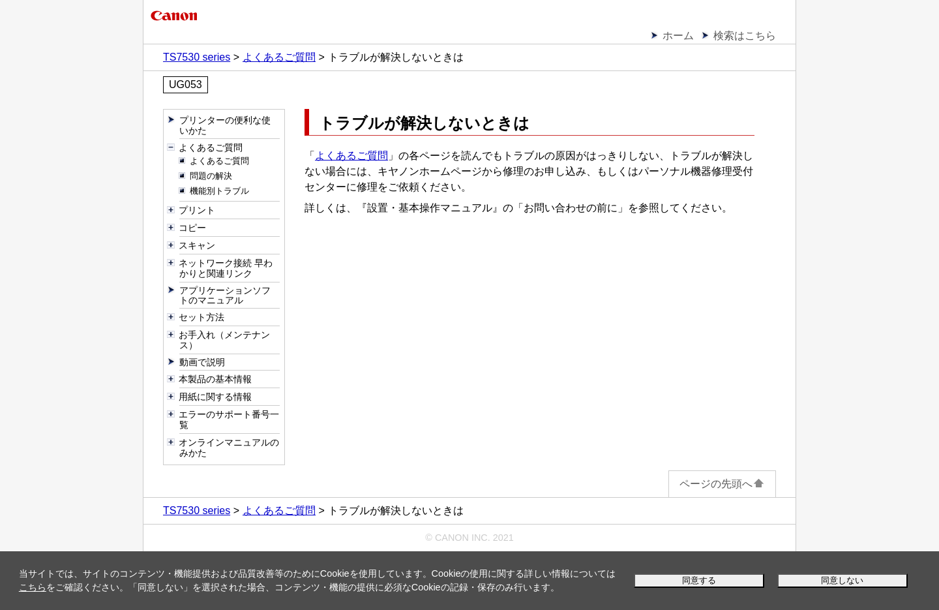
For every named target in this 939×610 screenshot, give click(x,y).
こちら (32, 587)
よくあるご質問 (351, 155)
